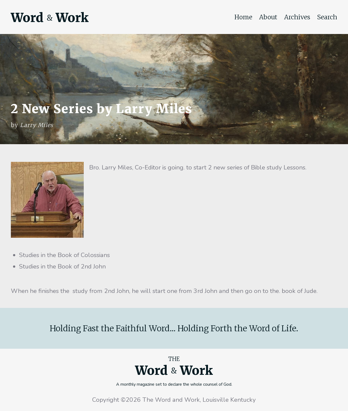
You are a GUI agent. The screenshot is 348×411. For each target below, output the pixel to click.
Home (243, 17)
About (268, 17)
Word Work (50, 17)
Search (327, 17)
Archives (297, 17)
